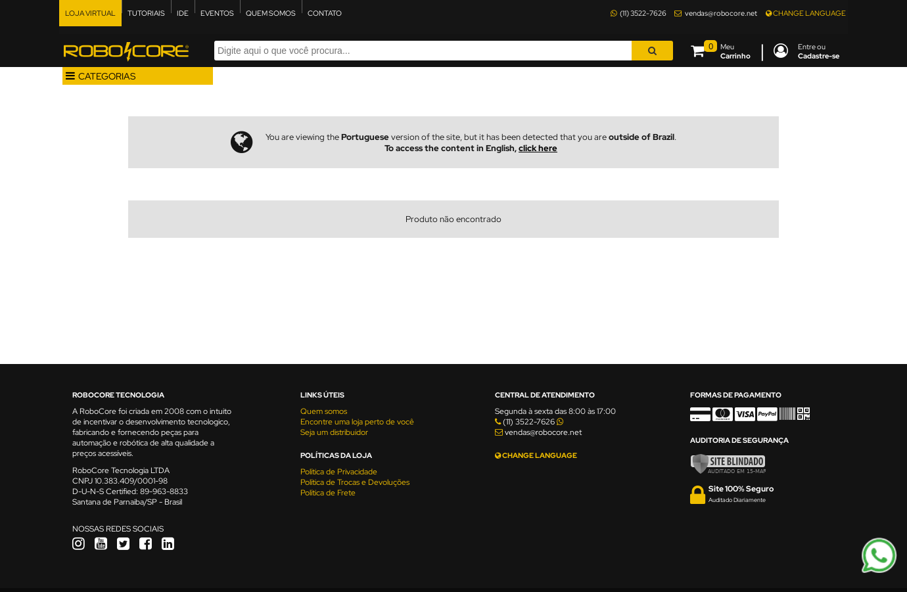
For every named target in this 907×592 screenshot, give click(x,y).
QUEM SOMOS (271, 13)
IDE (183, 13)
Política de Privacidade (338, 472)
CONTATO (325, 13)
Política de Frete (328, 493)
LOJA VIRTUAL (90, 13)
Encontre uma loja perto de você (357, 422)
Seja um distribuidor (334, 432)
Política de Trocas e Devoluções (354, 482)
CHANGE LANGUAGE (806, 13)
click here (538, 148)
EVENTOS (217, 13)
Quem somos (323, 411)
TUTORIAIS (146, 13)
